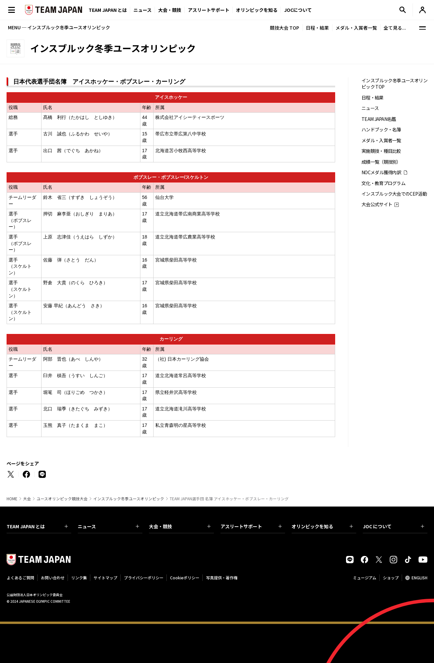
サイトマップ (105, 577)
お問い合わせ (53, 577)
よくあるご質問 (20, 577)
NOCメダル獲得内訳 (381, 172)
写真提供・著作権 (222, 577)
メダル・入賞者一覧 (356, 27)
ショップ (391, 577)
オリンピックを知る (256, 10)
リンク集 (79, 577)
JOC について (393, 526)
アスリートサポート (208, 10)
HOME (12, 498)
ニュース (142, 10)
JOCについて (298, 10)
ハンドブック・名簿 (381, 129)
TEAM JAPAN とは (37, 526)
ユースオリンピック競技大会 (62, 498)
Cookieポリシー (184, 577)
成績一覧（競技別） (381, 162)
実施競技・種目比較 (381, 151)
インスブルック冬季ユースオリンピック (128, 498)
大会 (27, 498)
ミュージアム (364, 577)
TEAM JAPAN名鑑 (379, 119)
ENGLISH (419, 577)
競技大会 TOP (284, 27)
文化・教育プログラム (383, 183)
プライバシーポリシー (143, 577)
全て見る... (395, 27)
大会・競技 (179, 526)
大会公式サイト (377, 204)
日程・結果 (317, 27)
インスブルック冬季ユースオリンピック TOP (394, 83)
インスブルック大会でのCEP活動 (394, 194)
